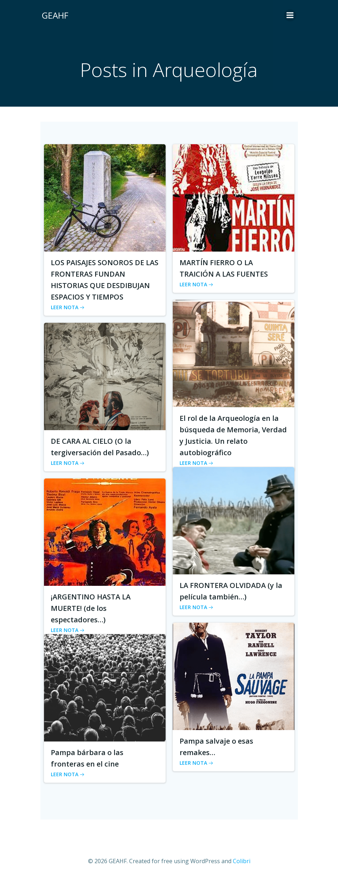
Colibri (241, 866)
